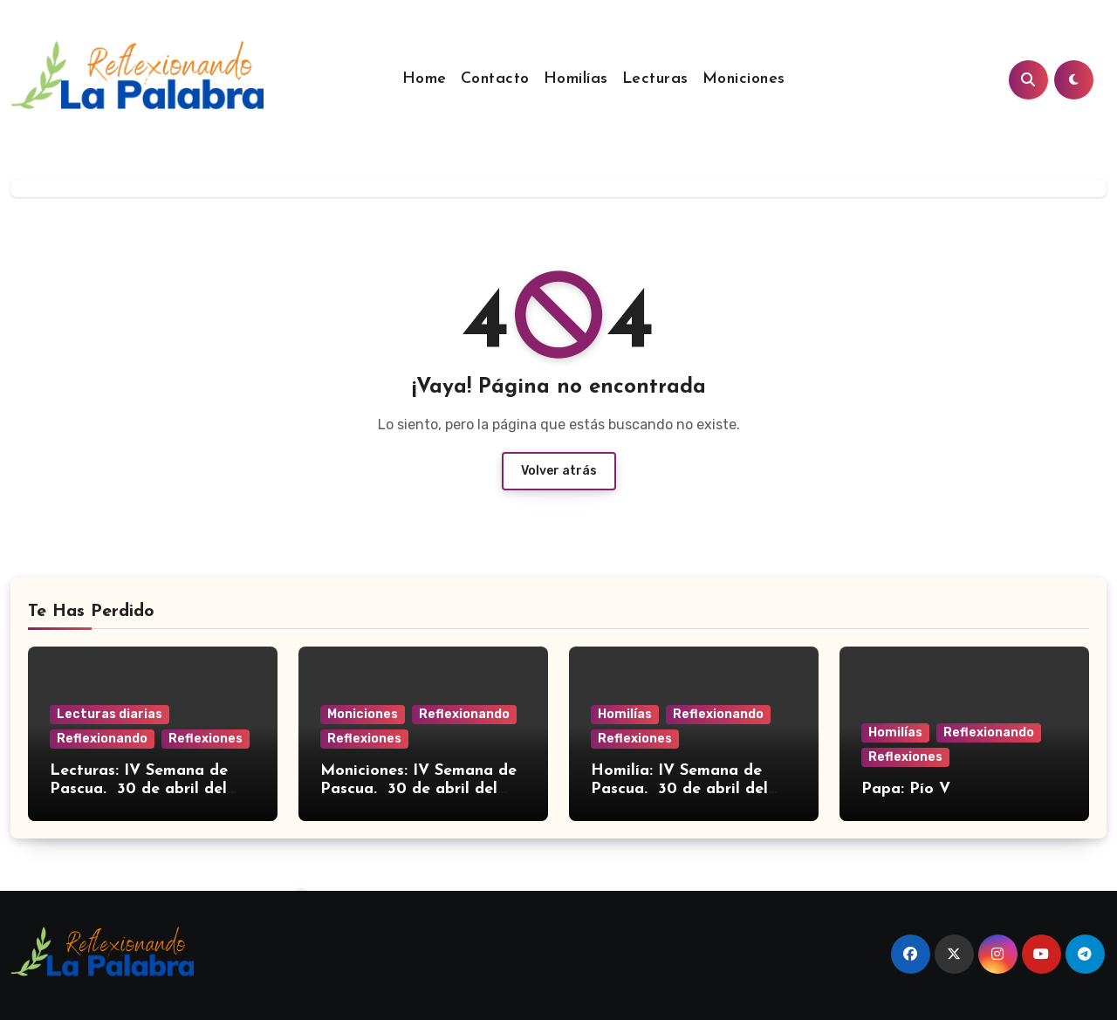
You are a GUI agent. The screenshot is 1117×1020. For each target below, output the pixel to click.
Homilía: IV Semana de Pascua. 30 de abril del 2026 (679, 790)
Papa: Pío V (905, 789)
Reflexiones (205, 738)
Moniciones (743, 79)
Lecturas (655, 79)
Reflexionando (102, 738)
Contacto (495, 79)
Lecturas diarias (109, 714)
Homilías (576, 79)
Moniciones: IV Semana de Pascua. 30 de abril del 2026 (418, 790)
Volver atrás (559, 470)
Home (424, 79)
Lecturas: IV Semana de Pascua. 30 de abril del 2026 (139, 790)
